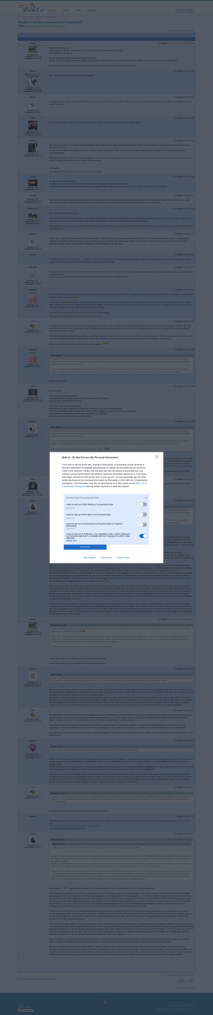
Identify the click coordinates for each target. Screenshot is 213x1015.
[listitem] (106, 497)
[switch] (143, 504)
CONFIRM (85, 547)
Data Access (106, 557)
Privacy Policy (123, 557)
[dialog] (106, 507)
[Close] (157, 457)
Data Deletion (89, 557)
